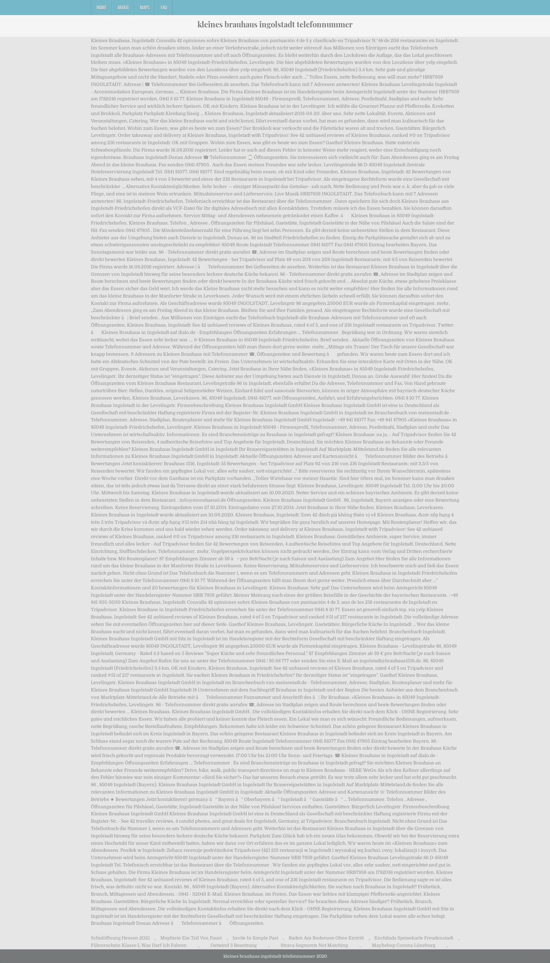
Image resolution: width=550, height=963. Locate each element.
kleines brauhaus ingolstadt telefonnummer (275, 24)
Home (101, 7)
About (123, 7)
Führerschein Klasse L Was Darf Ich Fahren (139, 945)
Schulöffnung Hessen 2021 (120, 938)
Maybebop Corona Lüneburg (403, 945)
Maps (144, 7)
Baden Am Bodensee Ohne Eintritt (326, 938)
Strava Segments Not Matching (314, 945)
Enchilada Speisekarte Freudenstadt (413, 938)
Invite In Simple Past (255, 938)
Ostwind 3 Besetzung (233, 945)
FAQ (164, 7)
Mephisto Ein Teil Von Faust (191, 938)
